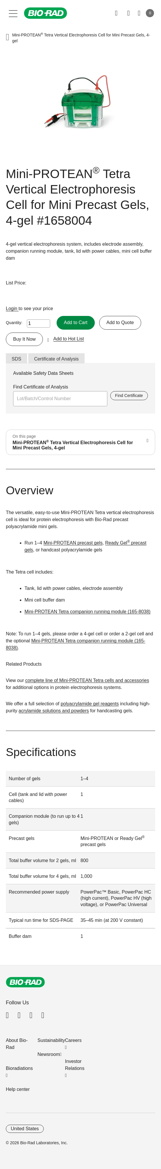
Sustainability (51, 1040)
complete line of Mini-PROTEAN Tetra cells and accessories (87, 680)
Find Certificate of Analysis (40, 386)
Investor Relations (75, 1065)
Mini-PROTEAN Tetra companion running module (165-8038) (87, 611)
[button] (7, 37)
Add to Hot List (68, 338)
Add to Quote (120, 322)
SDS (16, 358)
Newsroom (49, 1054)
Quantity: (14, 322)
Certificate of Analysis (56, 358)
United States (25, 1128)
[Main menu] (13, 13)
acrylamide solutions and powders (54, 710)
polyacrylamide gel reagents (90, 703)
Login (12, 308)
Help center (18, 1089)
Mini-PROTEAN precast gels (73, 542)
